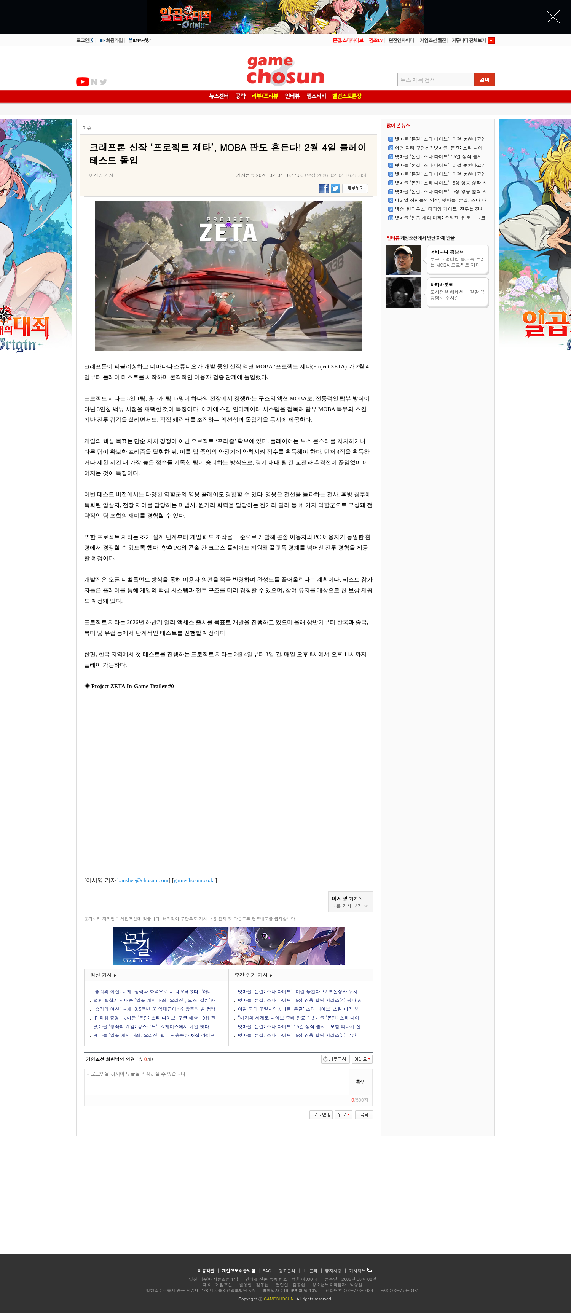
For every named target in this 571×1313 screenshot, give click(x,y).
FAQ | (270, 1270)
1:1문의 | (313, 1270)
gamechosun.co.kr (194, 880)
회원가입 (111, 40)
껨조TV (376, 40)
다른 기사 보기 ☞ (350, 905)
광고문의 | (289, 1270)
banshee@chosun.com (143, 880)
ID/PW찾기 (140, 40)
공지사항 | (336, 1270)
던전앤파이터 (401, 40)
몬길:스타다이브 (348, 40)
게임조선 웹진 (433, 40)
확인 (361, 1082)
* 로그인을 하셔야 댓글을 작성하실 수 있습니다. (217, 1082)
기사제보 (360, 1270)
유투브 (82, 81)
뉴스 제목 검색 (417, 80)
